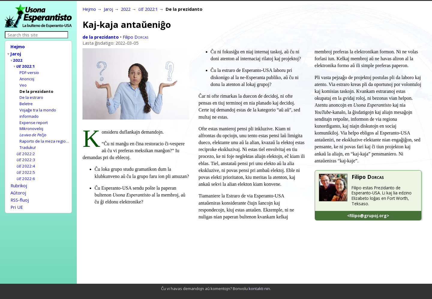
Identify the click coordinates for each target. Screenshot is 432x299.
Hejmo (17, 46)
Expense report (34, 118)
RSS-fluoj (19, 191)
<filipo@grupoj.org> (368, 215)
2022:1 (25, 64)
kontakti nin (259, 288)
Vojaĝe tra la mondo (38, 106)
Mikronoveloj (31, 124)
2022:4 (25, 159)
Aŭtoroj (18, 185)
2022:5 (25, 165)
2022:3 (25, 153)
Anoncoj (27, 76)
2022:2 (25, 148)
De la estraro (31, 94)
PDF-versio (29, 70)
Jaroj (15, 53)
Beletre (26, 100)
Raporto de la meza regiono (45, 136)
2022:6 (25, 171)
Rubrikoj (18, 178)
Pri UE (16, 198)
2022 (18, 59)
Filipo (135, 37)
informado (29, 112)
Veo (23, 82)
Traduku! (28, 142)
